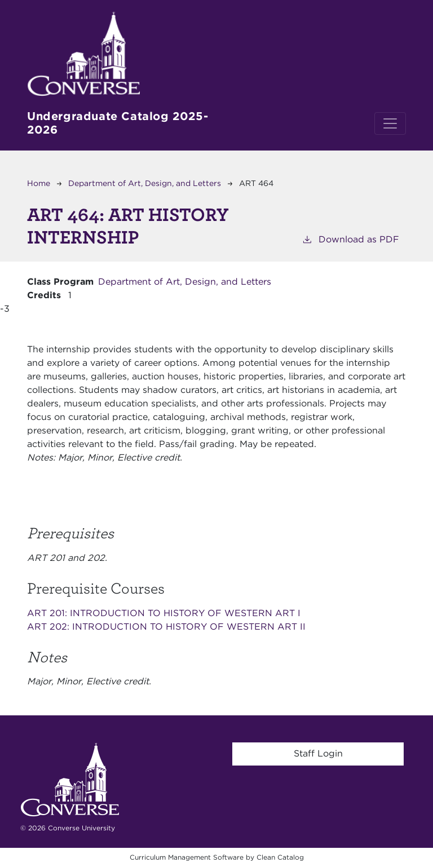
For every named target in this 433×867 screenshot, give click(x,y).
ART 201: (164, 613)
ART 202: (166, 626)
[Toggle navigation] (390, 123)
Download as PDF (350, 239)
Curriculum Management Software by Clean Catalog (217, 857)
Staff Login (318, 753)
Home (38, 183)
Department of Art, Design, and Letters (144, 183)
